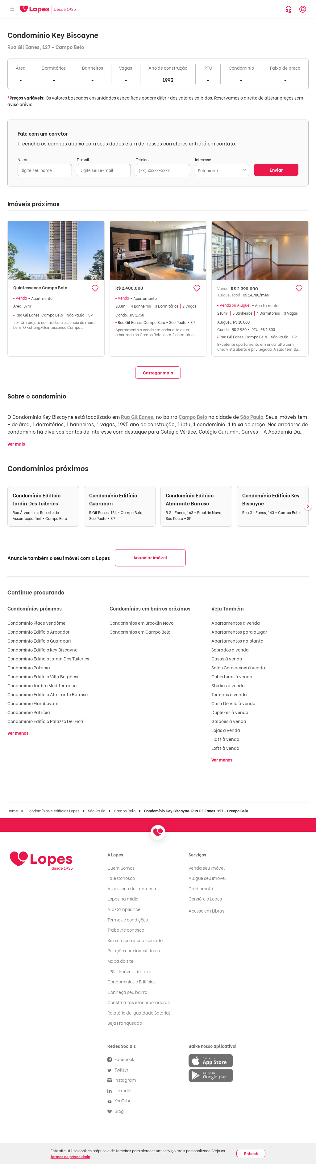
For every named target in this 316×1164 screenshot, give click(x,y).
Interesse (203, 159)
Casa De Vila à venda (233, 703)
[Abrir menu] (12, 9)
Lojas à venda (225, 730)
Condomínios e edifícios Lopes (53, 810)
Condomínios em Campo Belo (140, 631)
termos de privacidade (70, 1156)
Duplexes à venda (229, 712)
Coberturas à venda (231, 676)
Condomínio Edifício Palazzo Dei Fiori (45, 721)
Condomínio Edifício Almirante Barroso (47, 694)
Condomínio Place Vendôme (36, 622)
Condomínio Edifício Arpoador (38, 631)
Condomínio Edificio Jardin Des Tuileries (48, 658)
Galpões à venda (228, 721)
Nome (23, 159)
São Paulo (251, 416)
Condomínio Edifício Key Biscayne (42, 649)
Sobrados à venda (230, 649)
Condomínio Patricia (28, 667)
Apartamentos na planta (237, 640)
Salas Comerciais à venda (238, 667)
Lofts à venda (225, 748)
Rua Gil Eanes (137, 416)
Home (12, 810)
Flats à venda (225, 739)
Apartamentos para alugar (239, 631)
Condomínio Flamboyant (33, 703)
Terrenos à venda (229, 694)
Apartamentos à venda (235, 622)
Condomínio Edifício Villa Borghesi (42, 676)
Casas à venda (226, 658)
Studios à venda (228, 685)
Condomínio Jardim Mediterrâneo (42, 685)
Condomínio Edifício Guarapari (39, 640)
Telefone (143, 159)
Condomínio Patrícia (28, 712)
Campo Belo (193, 416)
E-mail (83, 159)
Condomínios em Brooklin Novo (141, 622)
